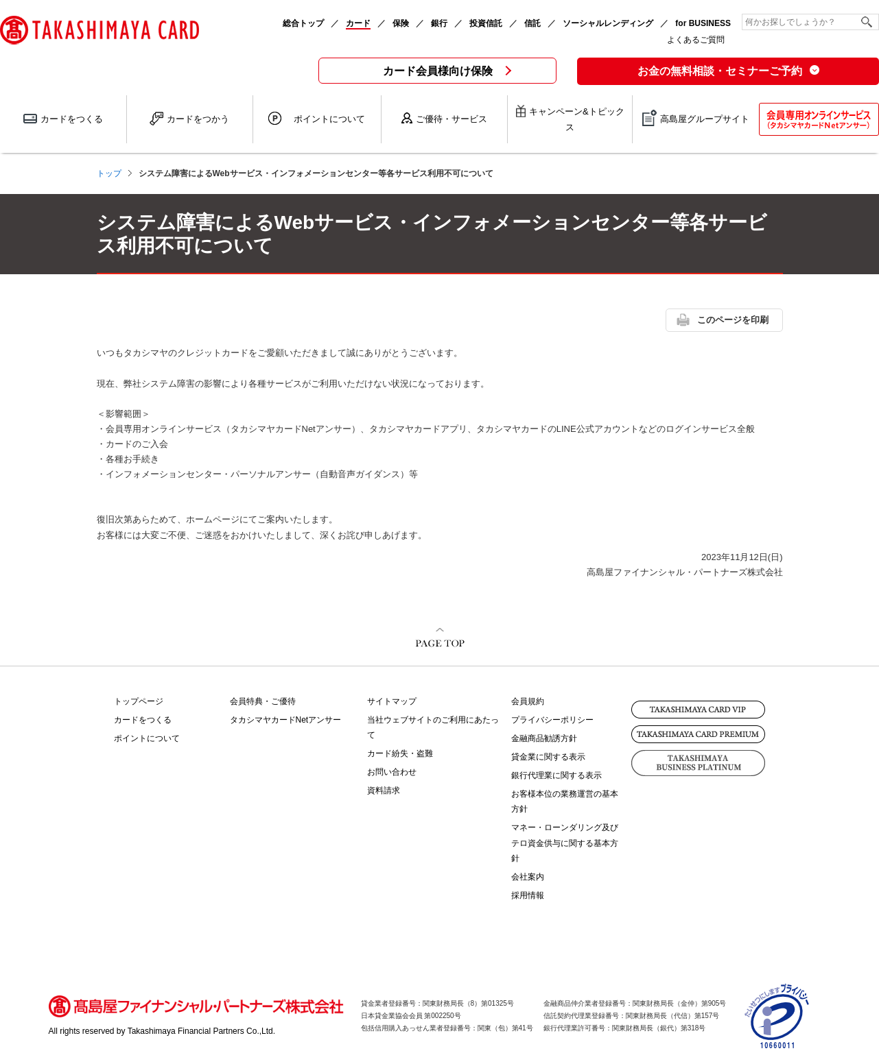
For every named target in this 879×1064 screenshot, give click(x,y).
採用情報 (527, 895)
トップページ (138, 701)
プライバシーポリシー (552, 720)
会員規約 (527, 701)
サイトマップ (392, 701)
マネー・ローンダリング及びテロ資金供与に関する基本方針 (564, 842)
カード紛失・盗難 (400, 753)
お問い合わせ (392, 772)
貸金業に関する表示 (548, 757)
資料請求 (383, 790)
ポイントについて (147, 738)
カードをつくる (143, 720)
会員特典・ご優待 (263, 701)
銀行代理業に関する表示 (556, 775)
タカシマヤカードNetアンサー (286, 720)
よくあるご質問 (696, 40)
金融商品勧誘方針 (544, 738)
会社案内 (527, 877)
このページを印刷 (733, 320)
